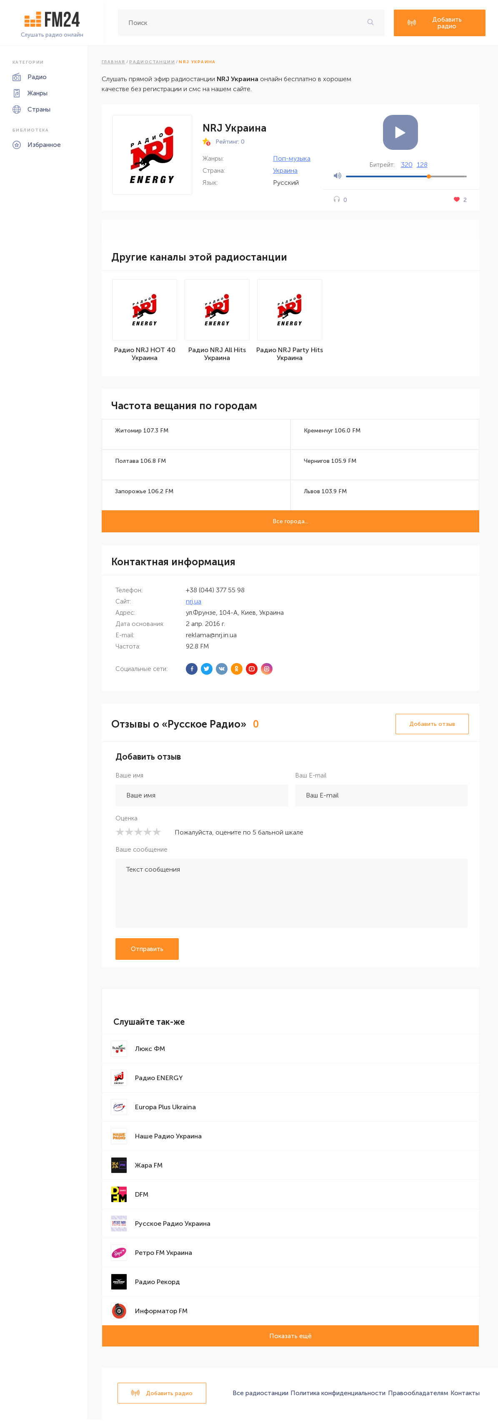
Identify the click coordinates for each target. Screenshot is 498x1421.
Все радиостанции (260, 1394)
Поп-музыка (291, 158)
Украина (285, 170)
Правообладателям (418, 1394)
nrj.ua (193, 602)
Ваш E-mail (310, 776)
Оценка (126, 819)
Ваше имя (129, 776)
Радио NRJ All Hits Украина (217, 355)
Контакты (465, 1394)
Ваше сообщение (141, 851)
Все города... (290, 522)
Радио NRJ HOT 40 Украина (144, 355)
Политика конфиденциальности (337, 1394)
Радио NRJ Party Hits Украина (289, 355)
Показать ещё (290, 1337)
